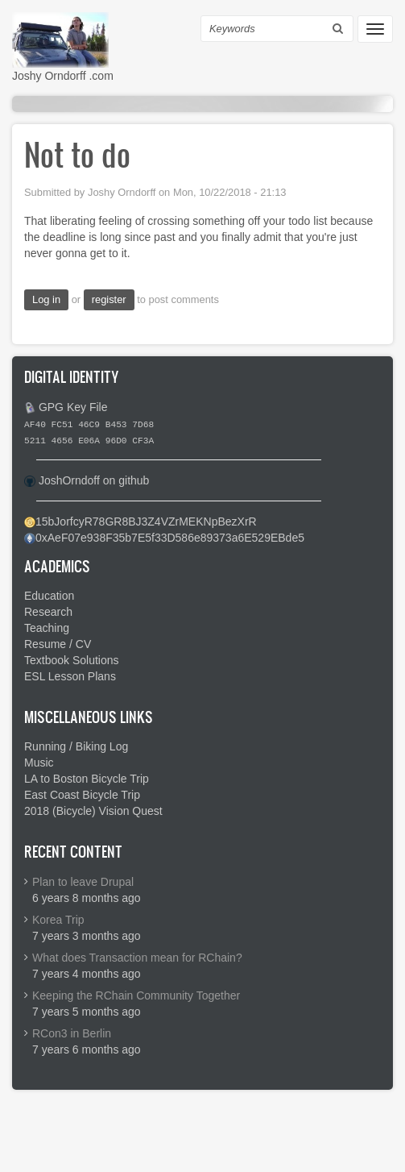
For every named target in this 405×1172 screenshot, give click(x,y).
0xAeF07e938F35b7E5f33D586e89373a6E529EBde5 (169, 537)
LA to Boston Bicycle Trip (86, 778)
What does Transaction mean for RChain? (137, 957)
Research (48, 611)
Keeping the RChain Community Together (136, 995)
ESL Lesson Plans (70, 676)
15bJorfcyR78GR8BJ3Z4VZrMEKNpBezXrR (146, 521)
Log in (46, 299)
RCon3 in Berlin (71, 1033)
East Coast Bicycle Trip (82, 794)
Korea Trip (58, 919)
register (109, 299)
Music (39, 762)
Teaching (46, 627)
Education (49, 595)
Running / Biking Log (76, 746)
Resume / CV (57, 644)
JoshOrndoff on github (94, 480)
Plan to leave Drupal (83, 881)
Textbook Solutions (71, 660)
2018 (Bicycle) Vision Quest (93, 810)
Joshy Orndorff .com (63, 75)
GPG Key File (73, 407)
